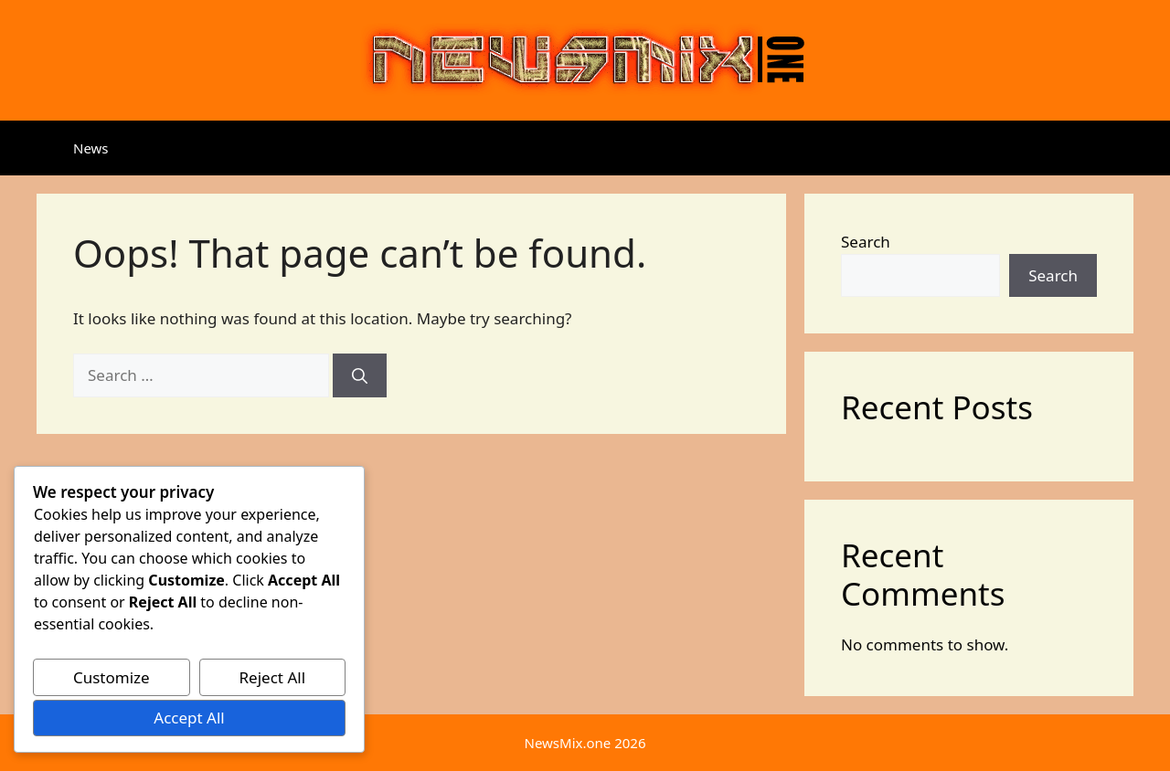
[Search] (360, 375)
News (91, 148)
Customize (111, 677)
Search (865, 241)
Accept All (189, 717)
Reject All (272, 677)
